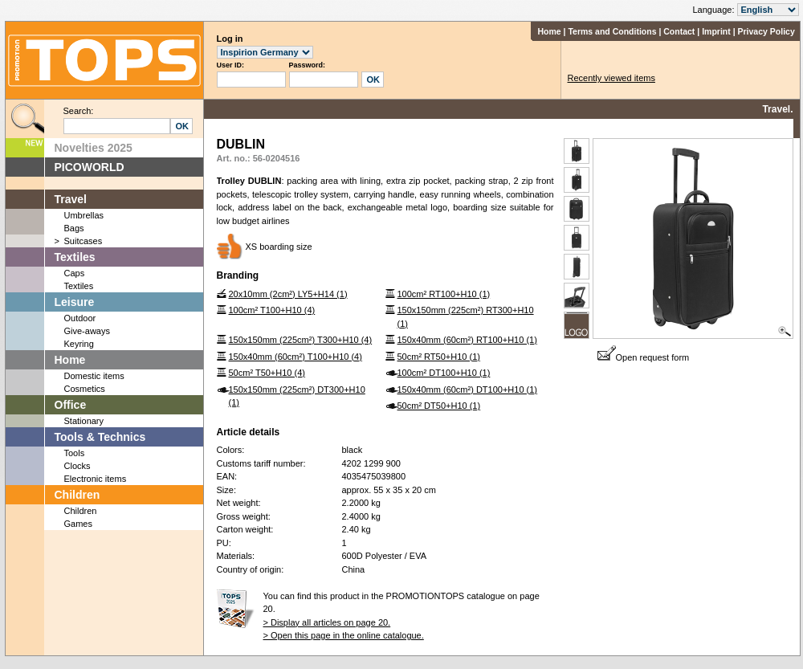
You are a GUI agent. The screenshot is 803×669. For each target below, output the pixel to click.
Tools (74, 453)
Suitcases (83, 241)
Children (77, 494)
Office (71, 404)
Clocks (77, 466)
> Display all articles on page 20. (327, 622)
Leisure (75, 302)
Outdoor (80, 318)
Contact (679, 31)
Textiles (75, 257)
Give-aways (87, 331)
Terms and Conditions (612, 31)
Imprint (716, 31)
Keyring (79, 344)
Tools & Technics (100, 436)
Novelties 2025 (93, 147)
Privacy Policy (766, 31)
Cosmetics (84, 389)
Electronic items (95, 478)
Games (78, 523)
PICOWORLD (89, 167)
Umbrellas (84, 215)
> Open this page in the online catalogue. (343, 635)
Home (548, 31)
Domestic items (94, 376)
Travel (71, 199)
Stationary (84, 421)
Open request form (643, 357)
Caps (74, 273)
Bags (74, 228)
